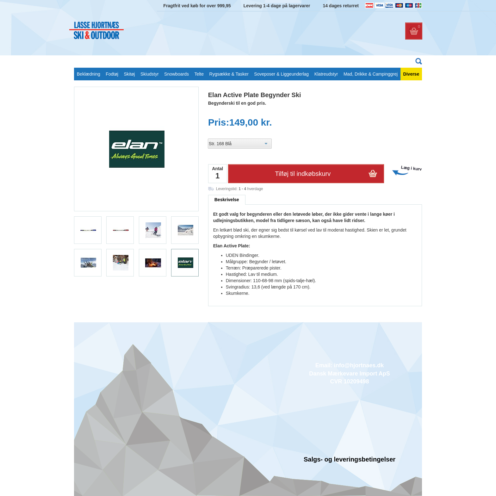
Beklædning (88, 74)
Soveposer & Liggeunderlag (281, 74)
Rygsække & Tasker (229, 74)
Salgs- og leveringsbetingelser (349, 459)
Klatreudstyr (326, 74)
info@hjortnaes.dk (359, 365)
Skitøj (129, 74)
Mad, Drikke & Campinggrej (371, 74)
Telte (199, 74)
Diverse (411, 74)
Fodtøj (112, 74)
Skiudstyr (149, 74)
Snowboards (176, 74)
